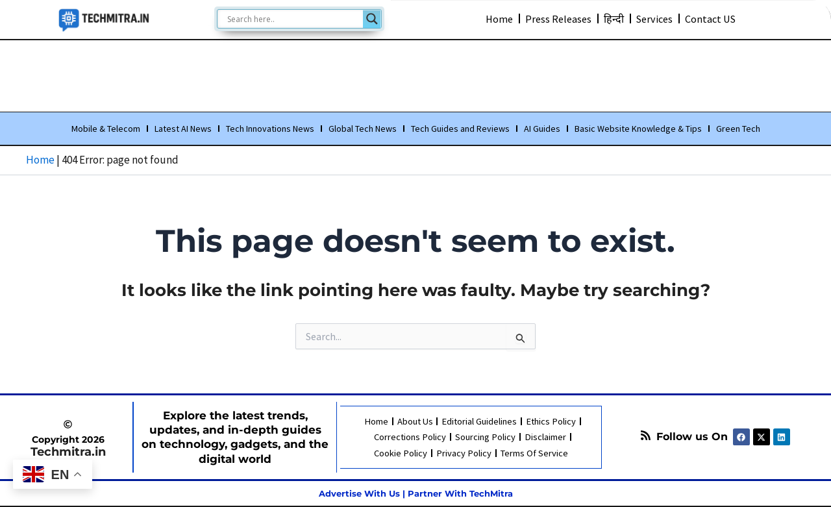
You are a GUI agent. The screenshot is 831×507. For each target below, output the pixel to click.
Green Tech (738, 129)
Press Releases (556, 18)
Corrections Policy (410, 437)
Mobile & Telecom (105, 129)
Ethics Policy (551, 421)
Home (495, 18)
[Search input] (293, 19)
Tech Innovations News (270, 129)
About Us (413, 421)
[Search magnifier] (372, 19)
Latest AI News (183, 129)
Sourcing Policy (486, 437)
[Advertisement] (415, 73)
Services (655, 18)
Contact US (714, 18)
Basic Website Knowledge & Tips (638, 129)
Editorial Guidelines (478, 421)
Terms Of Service (532, 453)
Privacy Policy (462, 453)
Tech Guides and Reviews (460, 129)
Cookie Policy (400, 453)
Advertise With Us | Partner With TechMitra (415, 493)
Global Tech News (363, 129)
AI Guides (542, 129)
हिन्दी (613, 18)
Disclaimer (545, 437)
